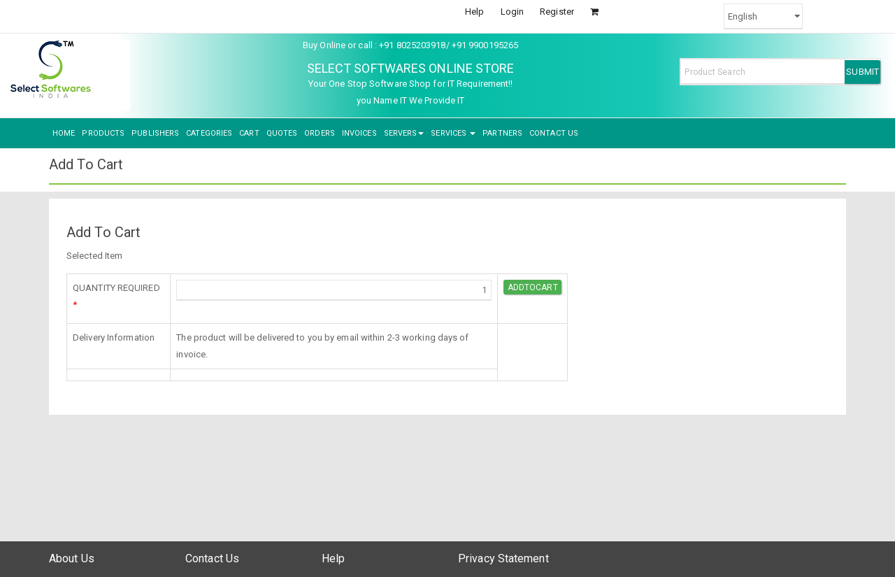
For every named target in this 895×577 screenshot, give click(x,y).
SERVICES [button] (453, 133)
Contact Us (212, 558)
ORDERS (319, 133)
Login (512, 11)
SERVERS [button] (404, 133)
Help (474, 11)
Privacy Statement (503, 558)
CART (249, 133)
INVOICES (359, 133)
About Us (71, 558)
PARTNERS (502, 133)
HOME (63, 133)
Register (557, 11)
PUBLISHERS (155, 133)
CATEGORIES (209, 133)
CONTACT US (553, 133)
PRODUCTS (103, 133)
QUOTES (282, 133)
